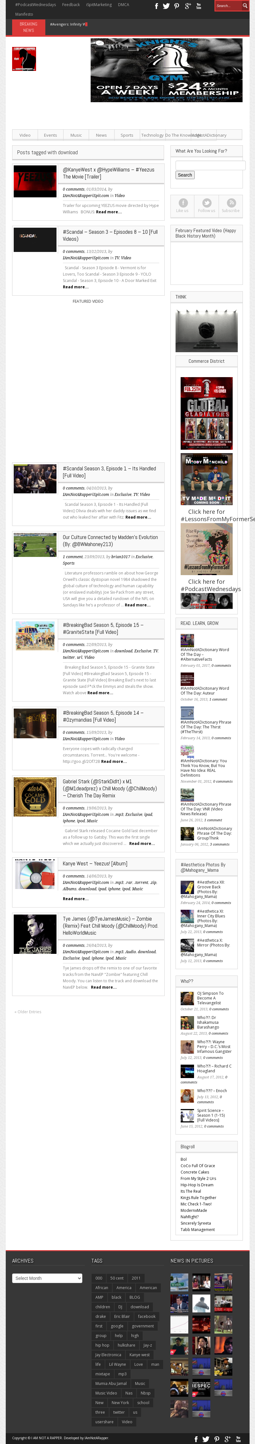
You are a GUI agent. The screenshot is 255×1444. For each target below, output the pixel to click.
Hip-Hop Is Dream (197, 1185)
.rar (128, 882)
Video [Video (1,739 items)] (127, 1422)
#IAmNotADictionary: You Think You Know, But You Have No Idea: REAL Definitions (204, 768)
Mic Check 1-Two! (196, 1204)
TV (117, 258)
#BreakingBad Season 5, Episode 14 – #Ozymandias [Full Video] (103, 716)
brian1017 (120, 557)
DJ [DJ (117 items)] (120, 1307)
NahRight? (190, 1217)
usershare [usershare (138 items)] (104, 1422)
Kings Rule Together (198, 1197)
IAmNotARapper (96, 1438)
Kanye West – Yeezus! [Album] (95, 863)
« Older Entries (27, 1012)
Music (76, 135)
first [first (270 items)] (98, 1326)
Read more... (109, 212)
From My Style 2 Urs (198, 1178)
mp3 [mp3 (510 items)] (122, 1374)
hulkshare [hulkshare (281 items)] (126, 1345)
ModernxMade (194, 1210)
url (79, 657)
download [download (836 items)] (140, 1307)
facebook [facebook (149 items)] (146, 1316)
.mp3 (119, 814)
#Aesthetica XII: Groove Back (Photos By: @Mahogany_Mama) (203, 889)
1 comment (73, 557)
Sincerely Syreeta (196, 1223)
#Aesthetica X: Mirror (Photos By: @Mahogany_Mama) (205, 947)
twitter (69, 657)
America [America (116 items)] (123, 1287)
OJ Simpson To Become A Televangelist (210, 998)
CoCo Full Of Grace (198, 1165)
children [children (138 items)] (102, 1307)
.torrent (141, 882)
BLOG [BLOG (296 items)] (135, 1297)
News (101, 135)
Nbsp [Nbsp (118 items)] (146, 1393)
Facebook (156, 5)
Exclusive (123, 494)
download (123, 651)
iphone (69, 821)
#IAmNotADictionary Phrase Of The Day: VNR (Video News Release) (206, 809)
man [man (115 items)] (155, 1364)
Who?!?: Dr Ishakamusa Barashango (208, 1022)
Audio (130, 952)
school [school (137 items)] (143, 1402)
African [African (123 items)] (101, 1287)
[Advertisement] (167, 147)
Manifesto (24, 14)
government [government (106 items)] (143, 1326)
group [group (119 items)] (101, 1335)
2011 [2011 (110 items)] (136, 1278)
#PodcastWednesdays (35, 4)
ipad (148, 814)
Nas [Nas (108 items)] (128, 1393)
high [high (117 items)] (135, 1335)
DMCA (123, 4)
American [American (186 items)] (148, 1287)
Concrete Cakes (195, 1172)
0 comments (74, 189)
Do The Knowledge (178, 135)
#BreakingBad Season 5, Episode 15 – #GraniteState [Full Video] (103, 628)
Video (25, 135)
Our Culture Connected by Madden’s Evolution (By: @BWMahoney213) (110, 541)
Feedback (71, 4)
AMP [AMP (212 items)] (99, 1297)
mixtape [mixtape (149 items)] (102, 1374)
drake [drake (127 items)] (100, 1316)
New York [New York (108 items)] (120, 1402)
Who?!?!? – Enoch (212, 1090)
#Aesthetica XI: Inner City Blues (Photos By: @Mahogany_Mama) (203, 918)
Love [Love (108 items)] (138, 1364)
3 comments (219, 844)
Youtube (199, 5)
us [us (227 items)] (135, 1412)
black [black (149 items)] (116, 1297)
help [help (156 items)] (119, 1335)
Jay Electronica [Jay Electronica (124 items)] (108, 1354)
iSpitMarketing (99, 4)
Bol (184, 1159)
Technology (152, 135)
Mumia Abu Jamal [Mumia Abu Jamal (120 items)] (111, 1383)
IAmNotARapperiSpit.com (86, 196)
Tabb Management (198, 1229)
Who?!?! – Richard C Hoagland (214, 1068)
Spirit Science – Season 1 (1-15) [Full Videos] (211, 1115)
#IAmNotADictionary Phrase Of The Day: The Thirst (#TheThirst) (206, 726)
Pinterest (177, 5)
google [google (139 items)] (117, 1326)
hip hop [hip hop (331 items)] (102, 1345)
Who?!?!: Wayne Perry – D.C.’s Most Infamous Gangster (214, 1046)
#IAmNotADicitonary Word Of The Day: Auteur (205, 691)
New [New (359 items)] (99, 1402)
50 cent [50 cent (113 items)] (117, 1278)
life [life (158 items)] (98, 1364)
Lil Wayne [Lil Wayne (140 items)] (117, 1364)
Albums (70, 889)
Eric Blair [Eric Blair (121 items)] (122, 1316)
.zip (153, 882)
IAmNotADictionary (204, 135)
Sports (127, 135)
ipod (81, 821)
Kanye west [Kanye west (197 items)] (140, 1354)
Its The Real (191, 1191)
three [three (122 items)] (100, 1412)
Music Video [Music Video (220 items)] (106, 1393)
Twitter (166, 5)
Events (50, 135)
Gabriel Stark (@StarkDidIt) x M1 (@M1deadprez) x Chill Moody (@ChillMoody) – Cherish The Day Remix (110, 788)
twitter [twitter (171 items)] (119, 1412)
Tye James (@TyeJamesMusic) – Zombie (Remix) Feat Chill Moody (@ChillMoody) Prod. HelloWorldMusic (110, 925)
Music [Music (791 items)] (140, 1383)
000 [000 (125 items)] (98, 1278)
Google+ (188, 5)
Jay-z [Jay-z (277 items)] (148, 1345)
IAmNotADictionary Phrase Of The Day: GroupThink (214, 833)
